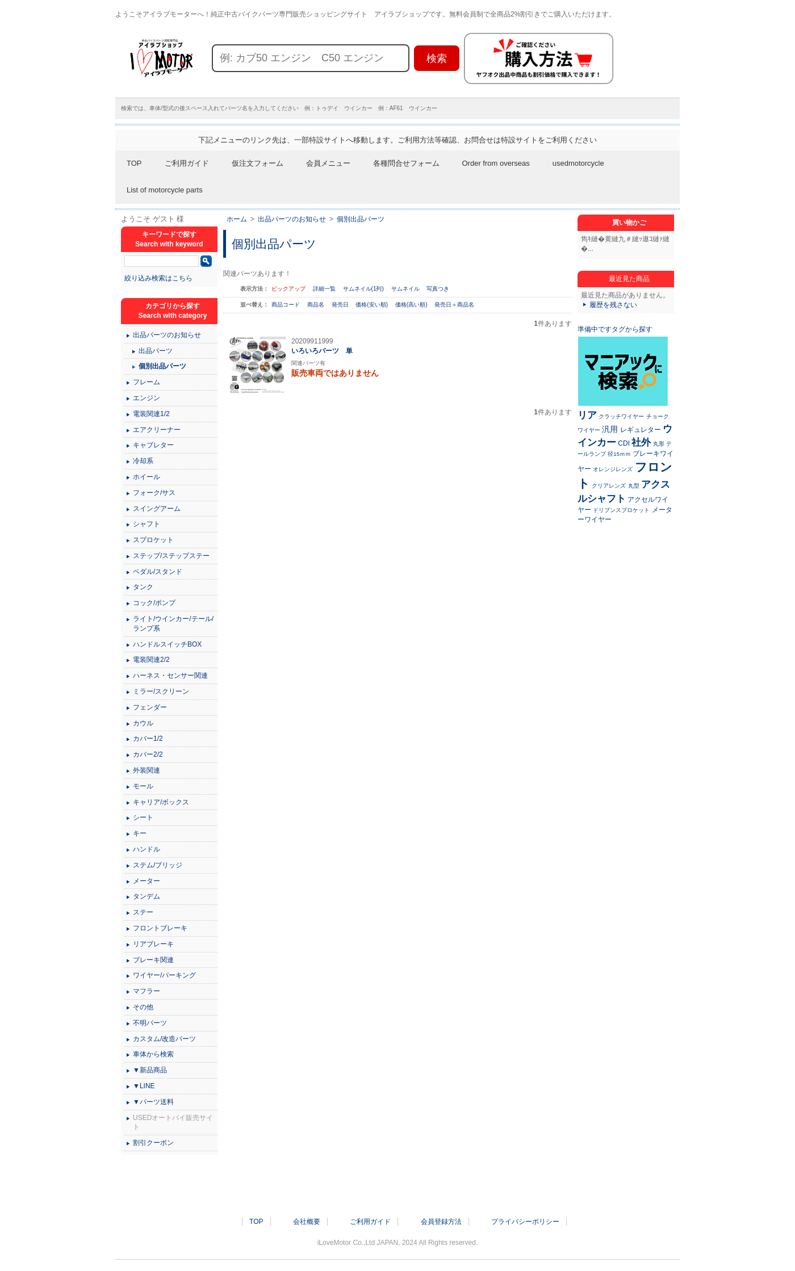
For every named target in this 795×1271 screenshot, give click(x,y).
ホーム (237, 219)
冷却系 (143, 461)
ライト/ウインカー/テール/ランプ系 (173, 623)
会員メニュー (328, 163)
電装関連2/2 (151, 660)
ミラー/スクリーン (161, 691)
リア (587, 415)
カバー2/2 (148, 754)
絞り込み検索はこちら (158, 278)
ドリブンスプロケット (621, 510)
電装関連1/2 (151, 414)
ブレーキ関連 (153, 960)
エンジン (146, 398)
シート (143, 817)
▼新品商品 (150, 1070)
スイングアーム (157, 509)
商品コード (286, 304)
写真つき (437, 289)
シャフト (146, 524)
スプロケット (153, 540)
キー (140, 833)
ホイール (146, 477)
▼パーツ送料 (153, 1102)
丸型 (633, 486)
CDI (624, 443)
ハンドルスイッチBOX (167, 644)
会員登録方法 (441, 1222)
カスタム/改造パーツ (164, 1039)
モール (143, 786)
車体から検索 (153, 1054)
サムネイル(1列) (363, 289)
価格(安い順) (372, 304)
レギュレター (640, 430)
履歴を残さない (613, 305)
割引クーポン (153, 1143)
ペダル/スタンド (157, 572)
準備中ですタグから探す (615, 329)
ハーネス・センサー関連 (170, 675)
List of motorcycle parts (165, 190)
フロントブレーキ (160, 928)
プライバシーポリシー (525, 1222)
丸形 (658, 444)
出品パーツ (156, 351)
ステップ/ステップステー (171, 556)
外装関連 (146, 770)
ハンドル (146, 849)
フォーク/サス (154, 493)
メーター (146, 881)
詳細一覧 (324, 289)
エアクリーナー (157, 430)
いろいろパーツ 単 (322, 351)
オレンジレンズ (613, 469)
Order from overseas (496, 163)
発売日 (341, 304)
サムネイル (405, 289)
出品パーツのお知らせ (292, 219)
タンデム (146, 896)
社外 (641, 442)
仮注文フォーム (257, 163)
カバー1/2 (148, 739)
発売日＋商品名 (454, 304)
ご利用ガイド (187, 163)
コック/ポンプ (154, 603)
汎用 (610, 429)
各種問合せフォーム (406, 163)
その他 (143, 1007)
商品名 (316, 304)
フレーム (146, 382)
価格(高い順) (412, 304)
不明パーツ (150, 1023)
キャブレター (153, 445)
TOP (134, 163)
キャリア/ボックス (161, 802)
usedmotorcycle (578, 163)
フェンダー (150, 707)
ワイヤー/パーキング (164, 975)
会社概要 (306, 1222)
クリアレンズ (609, 486)
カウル (143, 723)
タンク (143, 587)
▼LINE (144, 1086)
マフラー (146, 991)
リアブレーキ (153, 944)
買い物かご (629, 222)
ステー (143, 912)
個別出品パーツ (360, 219)
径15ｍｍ (619, 454)
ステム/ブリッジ (157, 865)
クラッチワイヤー (621, 416)
